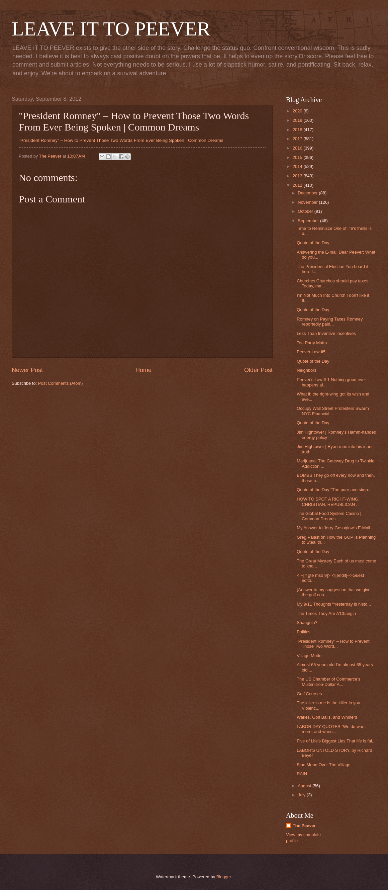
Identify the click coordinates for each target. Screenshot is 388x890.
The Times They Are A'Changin (326, 613)
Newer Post (27, 370)
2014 (298, 166)
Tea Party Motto (312, 342)
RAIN (302, 773)
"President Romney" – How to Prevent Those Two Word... (333, 644)
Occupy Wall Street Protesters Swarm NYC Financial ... (333, 411)
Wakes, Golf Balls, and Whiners (327, 717)
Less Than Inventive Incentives (326, 333)
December (308, 192)
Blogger (223, 876)
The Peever (304, 825)
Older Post (258, 370)
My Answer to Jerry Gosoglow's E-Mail (333, 527)
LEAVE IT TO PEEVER (111, 29)
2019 (298, 120)
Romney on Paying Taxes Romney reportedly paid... (330, 322)
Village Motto (309, 655)
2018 (298, 129)
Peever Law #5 (311, 351)
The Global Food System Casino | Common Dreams (329, 516)
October (306, 211)
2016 (298, 148)
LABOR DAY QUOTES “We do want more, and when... (331, 729)
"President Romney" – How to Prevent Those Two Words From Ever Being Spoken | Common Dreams (121, 140)
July (302, 794)
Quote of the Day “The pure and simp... (334, 489)
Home (143, 370)
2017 (298, 138)
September (309, 220)
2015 (298, 157)
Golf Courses (309, 693)
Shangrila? (307, 622)
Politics (303, 631)
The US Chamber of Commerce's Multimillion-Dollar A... (328, 682)
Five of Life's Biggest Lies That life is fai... (336, 740)
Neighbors (306, 370)
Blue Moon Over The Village (324, 764)
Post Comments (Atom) (60, 383)
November (308, 202)
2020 (298, 110)
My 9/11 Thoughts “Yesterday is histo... (334, 604)
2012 (298, 185)
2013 (298, 175)
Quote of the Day (313, 242)
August (305, 785)
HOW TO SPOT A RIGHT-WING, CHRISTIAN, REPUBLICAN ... (328, 502)
